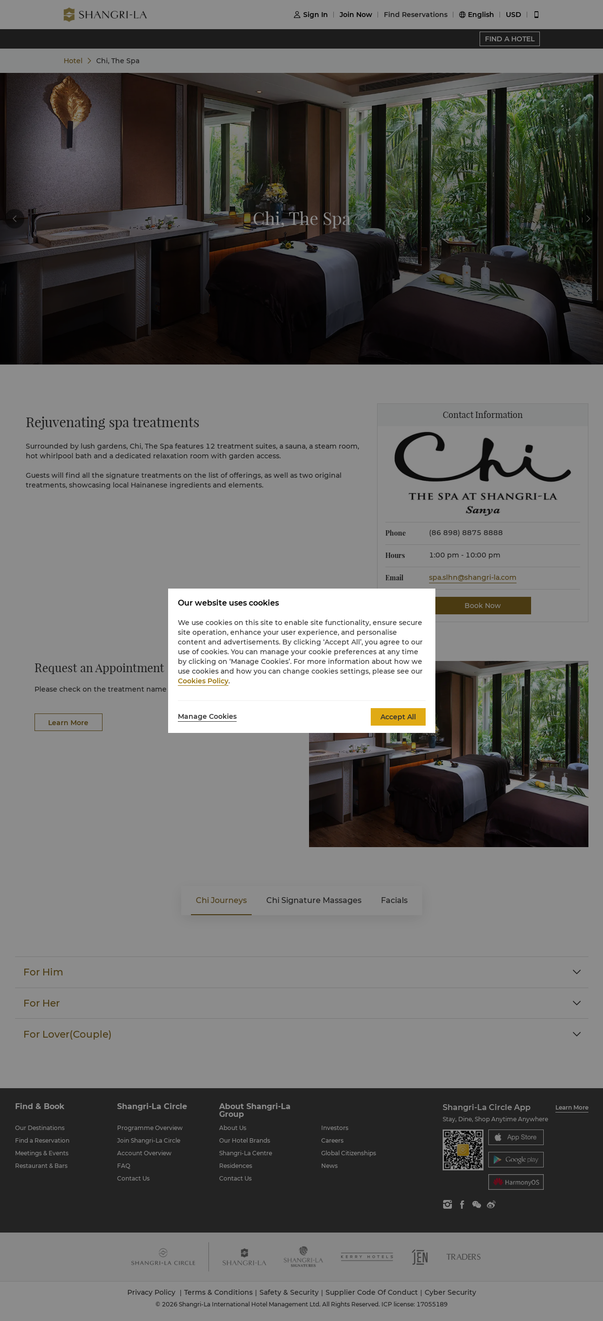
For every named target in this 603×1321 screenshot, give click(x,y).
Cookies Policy (203, 681)
